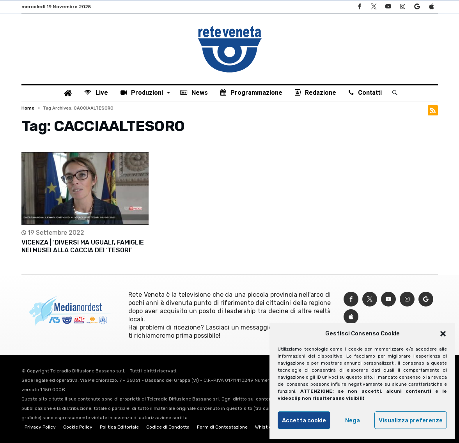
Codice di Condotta (168, 427)
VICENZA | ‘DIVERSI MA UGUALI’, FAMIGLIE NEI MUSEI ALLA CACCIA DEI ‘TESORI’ (82, 246)
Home (27, 108)
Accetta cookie (304, 420)
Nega (352, 420)
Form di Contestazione (222, 427)
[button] (443, 334)
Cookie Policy (77, 427)
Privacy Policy (40, 427)
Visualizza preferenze (411, 420)
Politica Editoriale (119, 427)
